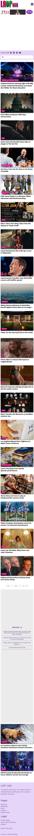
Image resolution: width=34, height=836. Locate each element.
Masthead (4, 806)
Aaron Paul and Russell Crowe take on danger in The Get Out (15, 143)
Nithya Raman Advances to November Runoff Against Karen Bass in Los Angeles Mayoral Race (17, 306)
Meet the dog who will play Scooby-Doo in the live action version (17, 388)
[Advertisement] (17, 32)
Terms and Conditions (8, 822)
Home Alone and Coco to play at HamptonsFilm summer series (13, 497)
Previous (8, 585)
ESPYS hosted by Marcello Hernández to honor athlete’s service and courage (16, 774)
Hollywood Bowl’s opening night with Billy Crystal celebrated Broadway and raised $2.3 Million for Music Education (17, 86)
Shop (2, 808)
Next (27, 585)
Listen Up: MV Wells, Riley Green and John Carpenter (15, 551)
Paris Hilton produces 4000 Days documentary (13, 116)
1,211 (23, 585)
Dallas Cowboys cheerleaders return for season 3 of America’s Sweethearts (16, 524)
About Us (4, 804)
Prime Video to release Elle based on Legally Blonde (15, 361)
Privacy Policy (5, 820)
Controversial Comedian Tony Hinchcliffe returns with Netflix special (16, 279)
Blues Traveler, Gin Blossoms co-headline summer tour (17, 415)
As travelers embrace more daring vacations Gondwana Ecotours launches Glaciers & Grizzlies (16, 747)
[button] (32, 4)
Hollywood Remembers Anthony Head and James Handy (15, 579)
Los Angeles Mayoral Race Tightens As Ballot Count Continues (15, 442)
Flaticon (3, 824)
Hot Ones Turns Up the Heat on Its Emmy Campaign (17, 170)
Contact (3, 810)
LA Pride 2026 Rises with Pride (17, 647)
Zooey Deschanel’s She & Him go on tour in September (16, 252)
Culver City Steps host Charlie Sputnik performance (12, 470)
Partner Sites (5, 812)
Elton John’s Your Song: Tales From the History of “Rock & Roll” (16, 225)
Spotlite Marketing (12, 834)
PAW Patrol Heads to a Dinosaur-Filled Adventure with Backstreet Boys (16, 197)
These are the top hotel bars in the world (17, 332)
